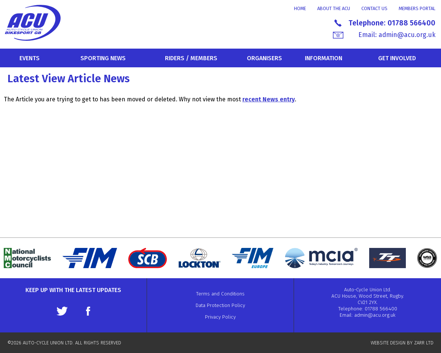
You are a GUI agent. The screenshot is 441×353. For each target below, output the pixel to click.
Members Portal (417, 8)
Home (300, 8)
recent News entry (268, 99)
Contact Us (374, 8)
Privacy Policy (220, 317)
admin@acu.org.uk (407, 35)
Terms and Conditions (220, 294)
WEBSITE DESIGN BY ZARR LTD (402, 343)
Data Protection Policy (220, 305)
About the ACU (333, 8)
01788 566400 (411, 23)
